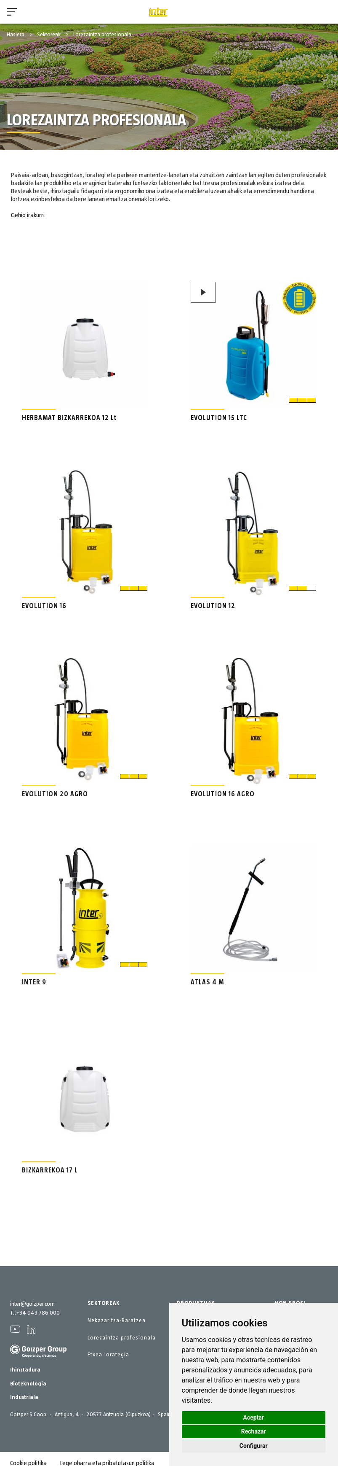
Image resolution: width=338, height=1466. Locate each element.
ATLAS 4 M (207, 982)
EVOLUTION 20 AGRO (55, 794)
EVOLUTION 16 (44, 606)
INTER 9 (34, 982)
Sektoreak (49, 35)
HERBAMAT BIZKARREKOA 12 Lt (69, 418)
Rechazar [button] (253, 1431)
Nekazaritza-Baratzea (117, 1320)
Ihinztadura (25, 1370)
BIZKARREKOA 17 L (50, 1170)
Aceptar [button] (253, 1417)
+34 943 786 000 (38, 1313)
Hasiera (16, 35)
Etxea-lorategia (108, 1355)
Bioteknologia (28, 1384)
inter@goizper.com (32, 1304)
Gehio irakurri (28, 215)
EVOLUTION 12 (213, 606)
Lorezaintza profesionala (122, 1338)
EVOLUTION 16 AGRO (223, 794)
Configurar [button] (254, 1445)
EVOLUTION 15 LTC (219, 418)
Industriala (24, 1397)
